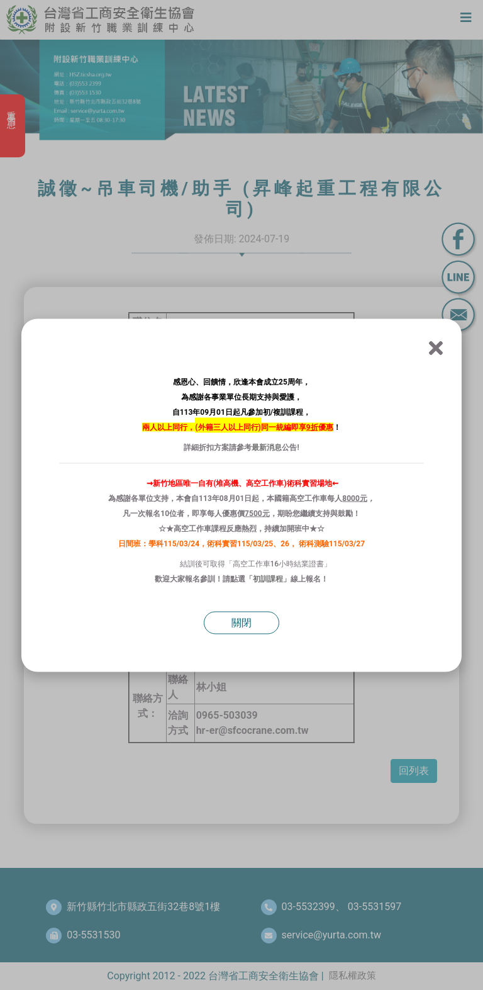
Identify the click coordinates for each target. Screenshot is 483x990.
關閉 (241, 622)
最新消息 (267, 446)
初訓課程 (268, 578)
